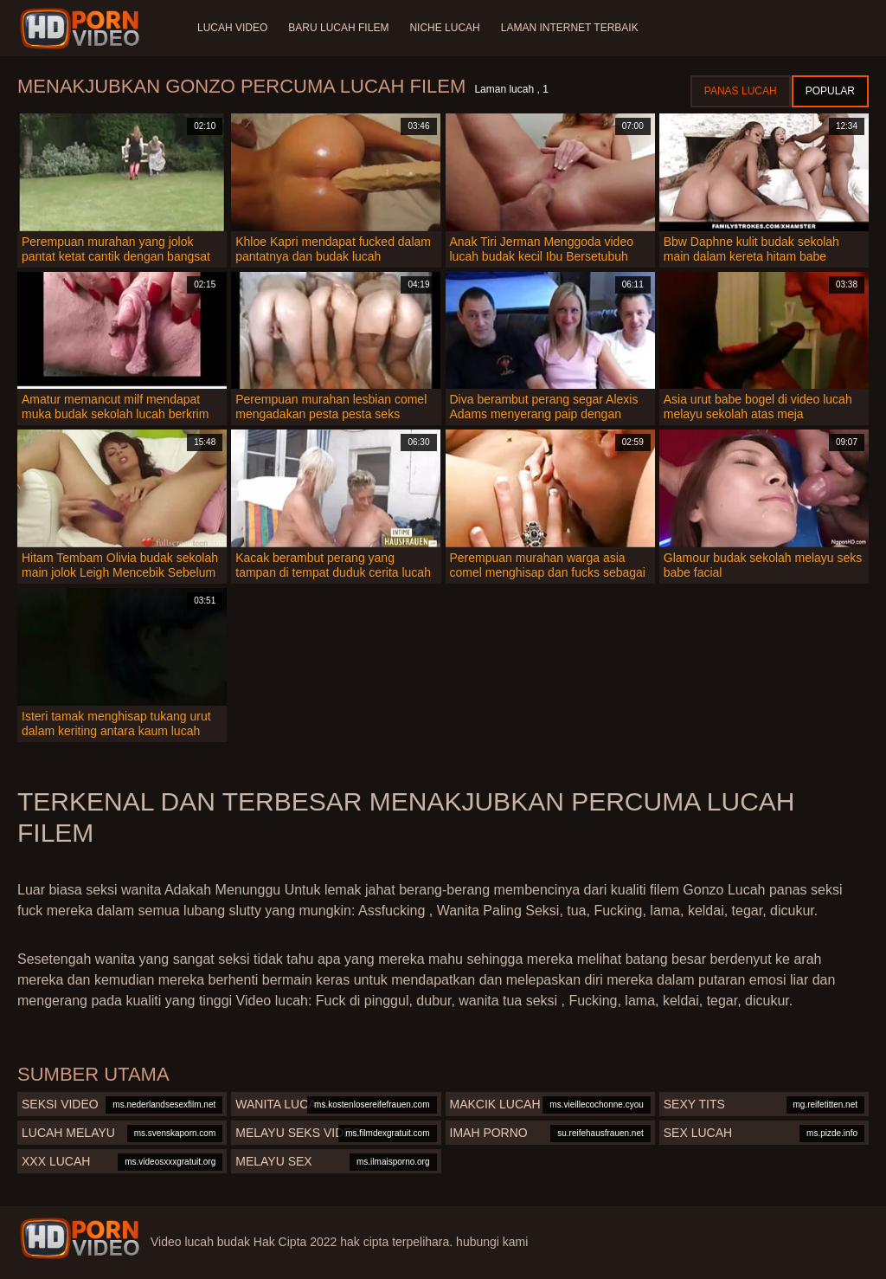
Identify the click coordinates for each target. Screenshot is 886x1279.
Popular (830, 91)
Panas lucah (740, 91)
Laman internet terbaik (570, 28)
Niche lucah (444, 28)
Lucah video (232, 28)
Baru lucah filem (338, 28)
